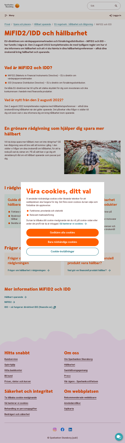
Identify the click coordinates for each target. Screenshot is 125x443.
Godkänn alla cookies (62, 232)
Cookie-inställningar (62, 251)
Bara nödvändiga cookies (62, 242)
